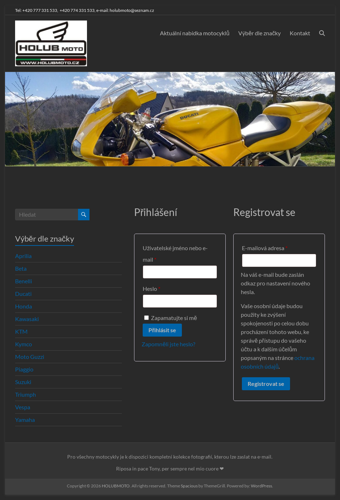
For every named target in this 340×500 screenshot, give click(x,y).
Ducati (23, 293)
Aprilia (23, 255)
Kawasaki (27, 318)
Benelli (23, 281)
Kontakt (300, 33)
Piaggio (24, 369)
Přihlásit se (162, 329)
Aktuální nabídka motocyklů (194, 33)
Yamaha (25, 419)
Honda (23, 306)
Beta (21, 268)
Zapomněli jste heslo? (168, 344)
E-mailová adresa (275, 246)
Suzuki (23, 381)
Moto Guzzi (29, 356)
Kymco (23, 344)
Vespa (22, 407)
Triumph (25, 394)
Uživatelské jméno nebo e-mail (175, 253)
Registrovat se (266, 383)
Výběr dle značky (259, 33)
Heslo (161, 287)
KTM (21, 331)
